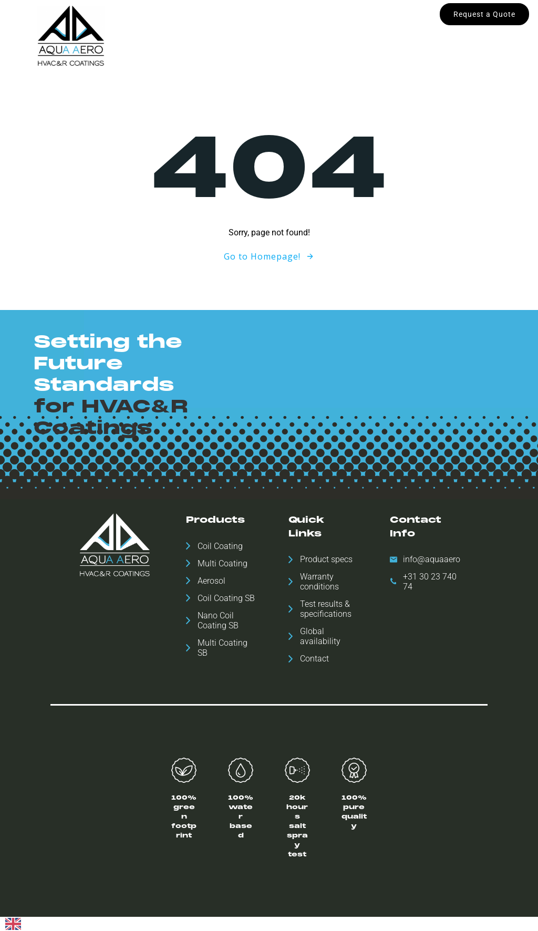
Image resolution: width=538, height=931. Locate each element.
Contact (269, 46)
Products (186, 24)
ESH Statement (382, 24)
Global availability (250, 24)
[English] (13, 924)
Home (140, 24)
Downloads (318, 24)
